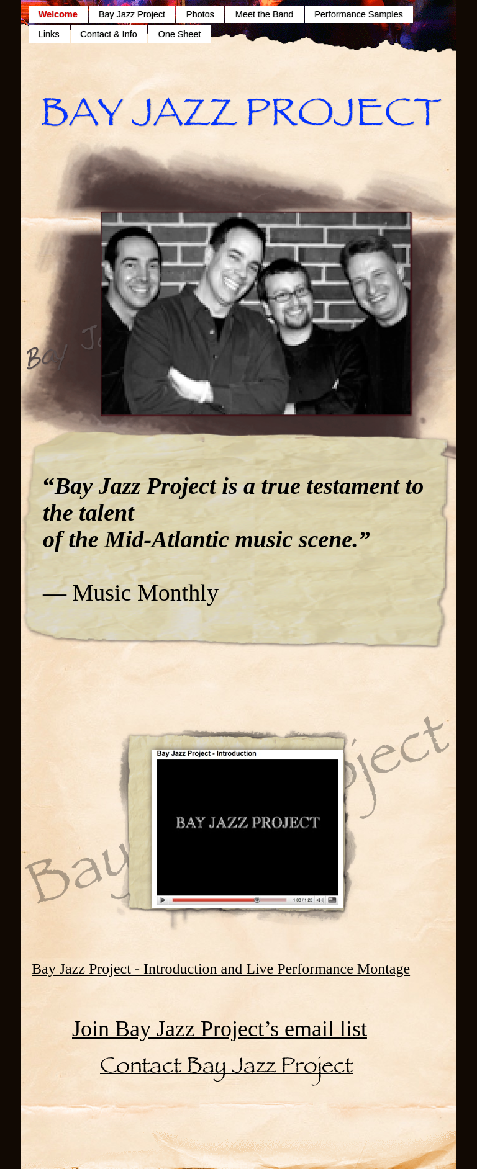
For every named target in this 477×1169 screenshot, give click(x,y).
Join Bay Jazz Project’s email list (219, 1028)
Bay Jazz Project (132, 14)
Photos (200, 14)
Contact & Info (109, 34)
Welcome (58, 14)
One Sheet (179, 34)
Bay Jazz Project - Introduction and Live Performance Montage (221, 969)
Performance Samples (359, 14)
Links (49, 34)
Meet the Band (264, 14)
